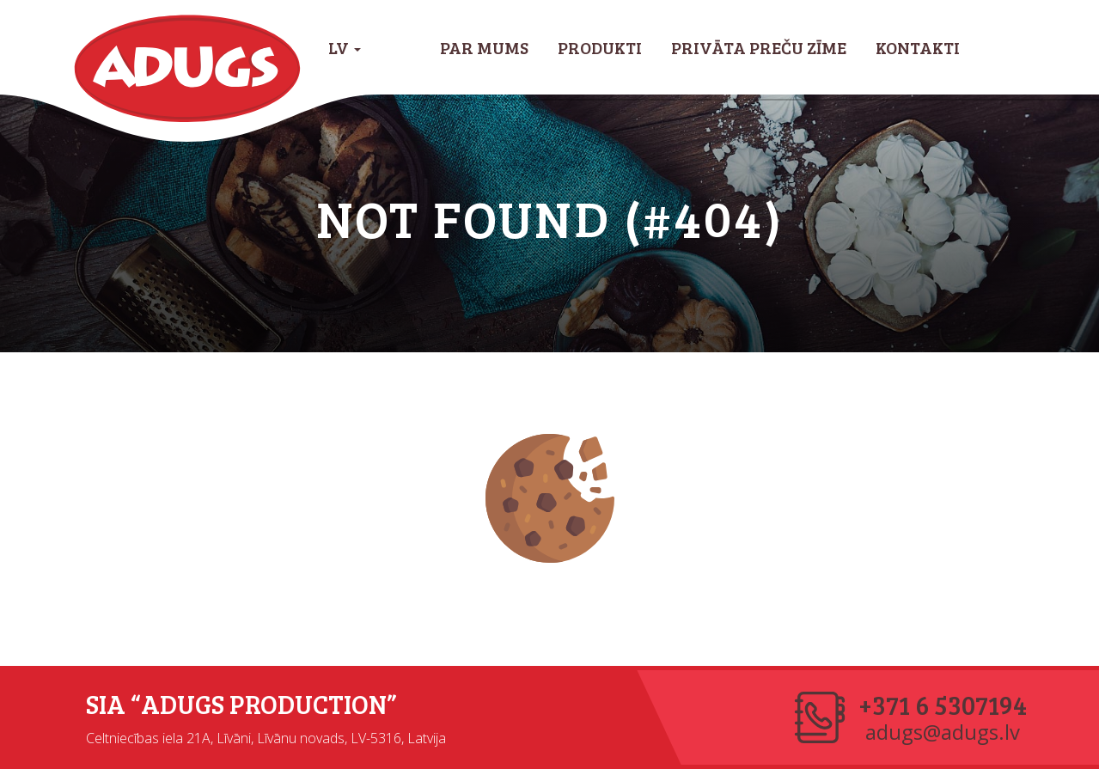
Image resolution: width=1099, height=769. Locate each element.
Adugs (187, 69)
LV (344, 47)
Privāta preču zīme (758, 47)
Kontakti (918, 47)
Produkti (600, 47)
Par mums (484, 47)
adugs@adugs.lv (942, 732)
